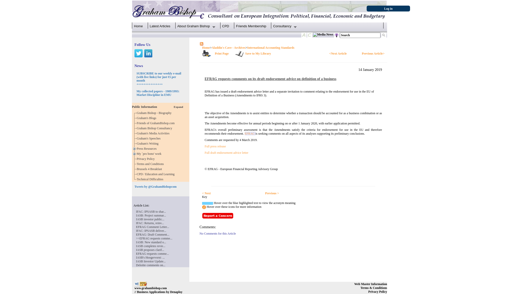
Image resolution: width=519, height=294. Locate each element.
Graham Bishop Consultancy (155, 128)
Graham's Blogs (147, 118)
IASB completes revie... (150, 246)
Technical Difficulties (151, 179)
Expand (178, 106)
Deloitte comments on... (150, 265)
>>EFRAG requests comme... (154, 238)
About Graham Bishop (193, 26)
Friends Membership (251, 26)
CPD (225, 26)
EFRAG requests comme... (152, 253)
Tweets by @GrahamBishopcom (155, 186)
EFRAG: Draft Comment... (152, 234)
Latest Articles (160, 26)
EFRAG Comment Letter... (152, 227)
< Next (206, 193)
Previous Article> (373, 53)
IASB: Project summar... (151, 215)
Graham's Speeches (149, 138)
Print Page (222, 53)
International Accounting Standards (270, 47)
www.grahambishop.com (150, 288)
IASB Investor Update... (151, 261)
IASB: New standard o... (151, 242)
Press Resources (147, 148)
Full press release (215, 146)
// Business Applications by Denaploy (158, 292)
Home (138, 26)
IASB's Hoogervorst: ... (150, 257)
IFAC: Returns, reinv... (150, 223)
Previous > (272, 193)
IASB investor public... (150, 219)
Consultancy (282, 26)
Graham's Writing (148, 143)
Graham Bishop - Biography (155, 113)
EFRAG (250, 133)
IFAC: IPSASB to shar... (151, 211)
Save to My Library (258, 53)
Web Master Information (370, 284)
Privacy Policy (146, 159)
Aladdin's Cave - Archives (228, 47)
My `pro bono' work (150, 154)
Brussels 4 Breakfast (150, 169)
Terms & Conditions (374, 288)
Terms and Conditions (151, 164)
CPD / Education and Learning (157, 174)
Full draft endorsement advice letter (226, 153)
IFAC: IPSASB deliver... (151, 231)
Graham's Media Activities (154, 133)
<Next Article (338, 53)
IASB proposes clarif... (150, 250)
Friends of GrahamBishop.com (156, 123)
